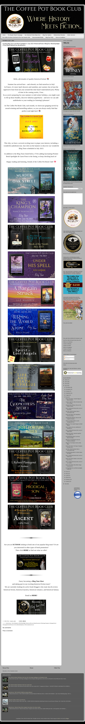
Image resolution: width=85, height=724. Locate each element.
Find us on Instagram (67, 347)
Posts (65, 356)
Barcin (59, 718)
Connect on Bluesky (67, 343)
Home (3, 35)
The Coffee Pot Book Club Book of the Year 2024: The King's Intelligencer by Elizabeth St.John (28, 677)
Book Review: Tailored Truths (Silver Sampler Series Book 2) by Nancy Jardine (24, 707)
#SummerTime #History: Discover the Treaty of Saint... (73, 405)
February (68, 479)
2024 (66, 383)
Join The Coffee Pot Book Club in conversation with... (72, 412)
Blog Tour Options (47, 35)
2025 (66, 381)
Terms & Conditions (60, 37)
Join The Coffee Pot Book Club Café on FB (72, 340)
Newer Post (6, 668)
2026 (66, 379)
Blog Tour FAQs (49, 37)
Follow (64, 364)
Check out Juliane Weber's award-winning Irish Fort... (72, 421)
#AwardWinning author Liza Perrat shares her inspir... (73, 437)
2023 (66, 385)
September (68, 393)
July (67, 397)
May (67, 473)
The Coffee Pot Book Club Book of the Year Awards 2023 (20, 684)
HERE (25, 550)
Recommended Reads (37, 37)
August (67, 395)
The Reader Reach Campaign (15, 35)
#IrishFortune (8, 623)
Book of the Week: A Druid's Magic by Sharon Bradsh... (73, 399)
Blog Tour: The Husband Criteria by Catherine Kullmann (73, 440)
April (67, 475)
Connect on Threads (67, 349)
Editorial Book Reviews (59, 35)
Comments (67, 358)
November (68, 389)
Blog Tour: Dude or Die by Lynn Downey (17, 699)
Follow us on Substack (67, 342)
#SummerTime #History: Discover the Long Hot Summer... (73, 418)
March (67, 477)
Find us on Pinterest (67, 350)
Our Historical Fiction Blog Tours (32, 35)
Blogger (67, 718)
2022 (66, 483)
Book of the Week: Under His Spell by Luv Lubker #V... (73, 434)
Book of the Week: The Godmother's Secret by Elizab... (73, 415)
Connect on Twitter (67, 345)
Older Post (57, 668)
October (67, 391)
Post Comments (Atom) (12, 671)
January (67, 481)
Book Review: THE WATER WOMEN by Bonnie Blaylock (20, 692)
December (68, 387)
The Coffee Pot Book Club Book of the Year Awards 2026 (16, 37)
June (67, 471)
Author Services (71, 35)
